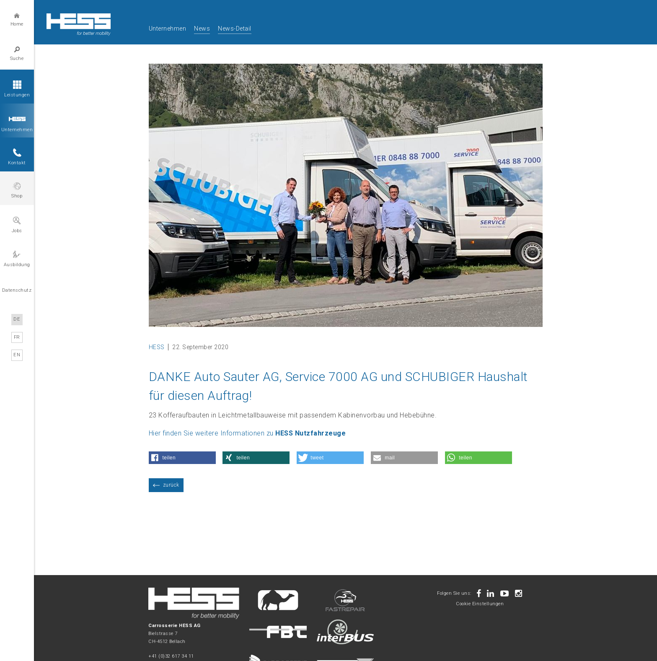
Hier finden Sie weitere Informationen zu (247, 433)
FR (17, 337)
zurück (171, 485)
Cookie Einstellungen (480, 604)
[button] (182, 457)
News (202, 28)
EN (17, 354)
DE (17, 319)
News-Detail (234, 28)
